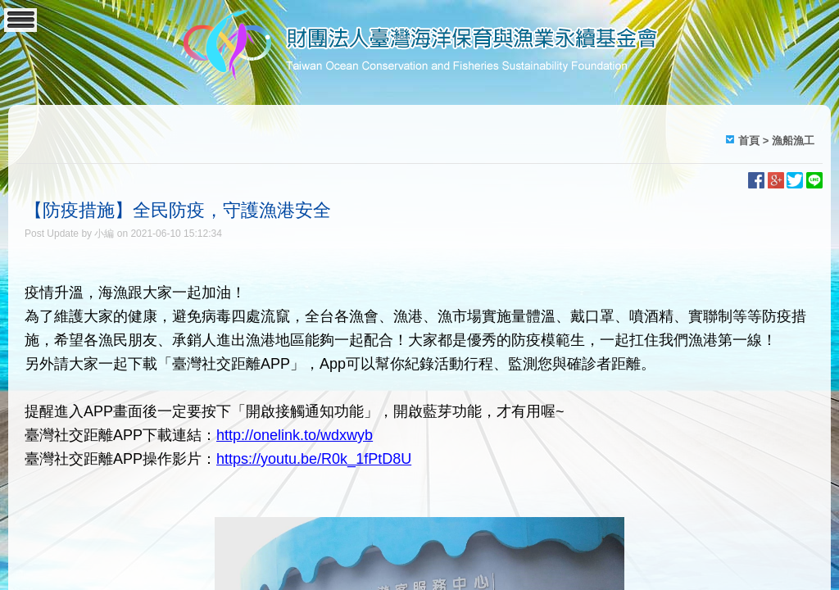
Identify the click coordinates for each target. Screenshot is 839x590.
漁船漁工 (793, 140)
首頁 (749, 140)
